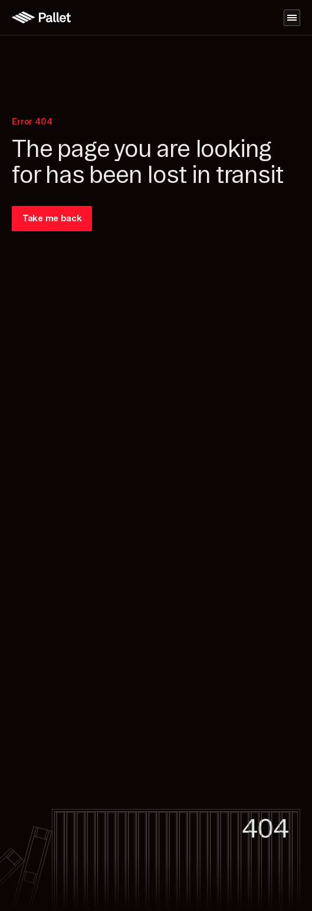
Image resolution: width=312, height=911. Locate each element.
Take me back (51, 218)
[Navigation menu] (292, 17)
